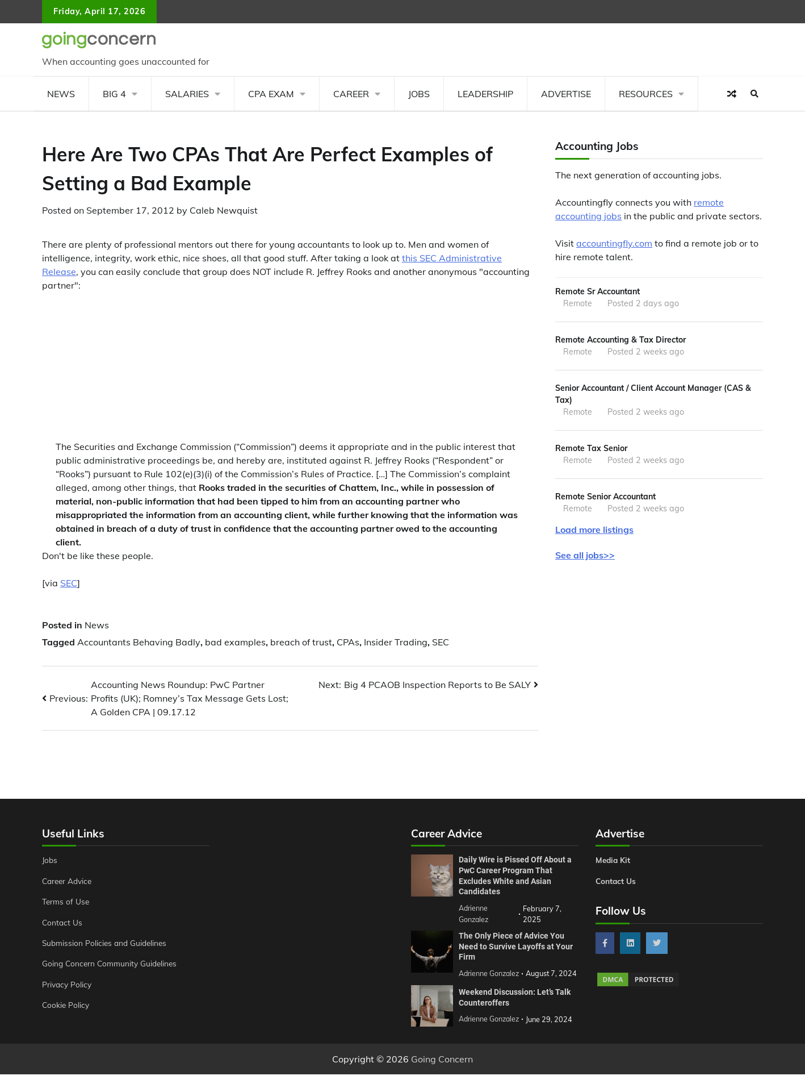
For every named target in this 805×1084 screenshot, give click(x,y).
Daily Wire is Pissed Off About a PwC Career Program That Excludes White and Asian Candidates (515, 875)
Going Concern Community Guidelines (112, 963)
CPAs (348, 642)
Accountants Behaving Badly (138, 642)
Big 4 (114, 93)
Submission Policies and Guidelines (106, 943)
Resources (646, 93)
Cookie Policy (66, 1005)
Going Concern (442, 1068)
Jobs (419, 93)
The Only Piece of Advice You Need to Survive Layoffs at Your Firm (516, 945)
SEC (68, 583)
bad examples (235, 642)
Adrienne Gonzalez (490, 1028)
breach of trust (301, 642)
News (61, 93)
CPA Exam (271, 93)
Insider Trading (395, 642)
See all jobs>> (585, 559)
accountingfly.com (614, 243)
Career (351, 93)
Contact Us (62, 923)
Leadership (485, 93)
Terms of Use (66, 902)
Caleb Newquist (224, 210)
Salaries (187, 93)
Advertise (566, 93)
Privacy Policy (68, 984)
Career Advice (68, 881)
